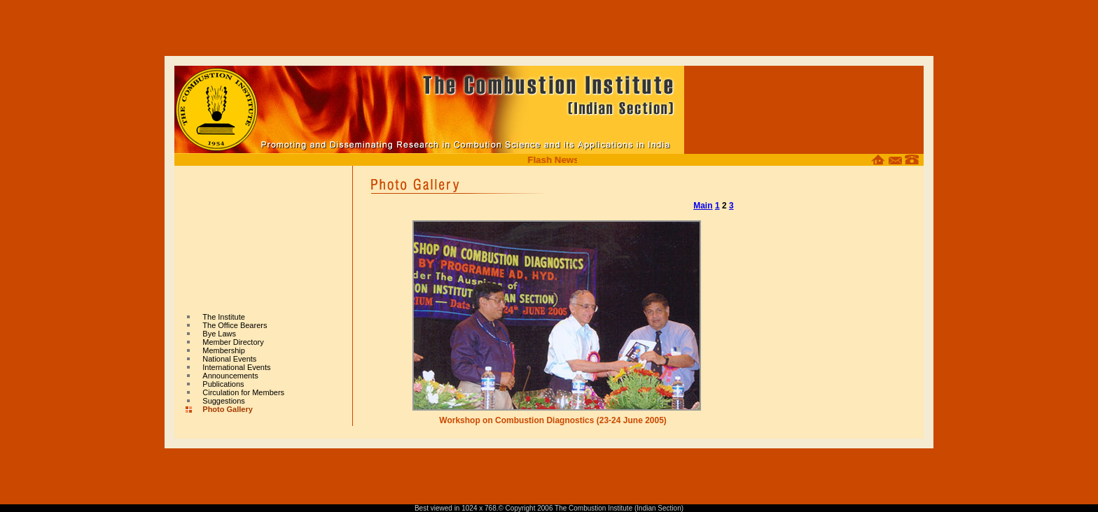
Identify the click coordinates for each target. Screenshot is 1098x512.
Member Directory (232, 338)
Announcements (230, 371)
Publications (223, 380)
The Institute (223, 312)
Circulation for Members (243, 388)
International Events (236, 363)
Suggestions (223, 396)
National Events (229, 354)
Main (702, 201)
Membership (223, 346)
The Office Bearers (234, 321)
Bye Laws (219, 329)
